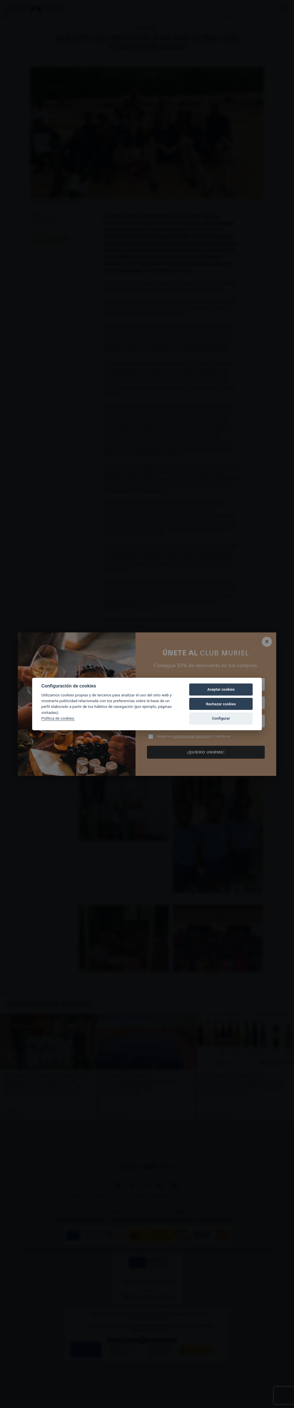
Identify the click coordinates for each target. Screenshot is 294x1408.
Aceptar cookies (221, 689)
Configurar (221, 718)
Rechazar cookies (221, 704)
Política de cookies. (58, 718)
